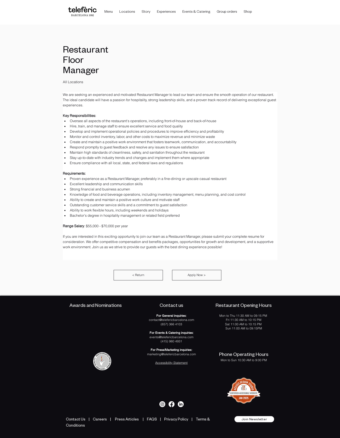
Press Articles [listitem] (127, 419)
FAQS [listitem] (151, 419)
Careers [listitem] (100, 419)
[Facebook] (171, 404)
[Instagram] (162, 404)
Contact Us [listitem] (75, 419)
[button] (127, 12)
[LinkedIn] (181, 404)
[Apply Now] (196, 275)
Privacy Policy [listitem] (176, 419)
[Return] (138, 275)
